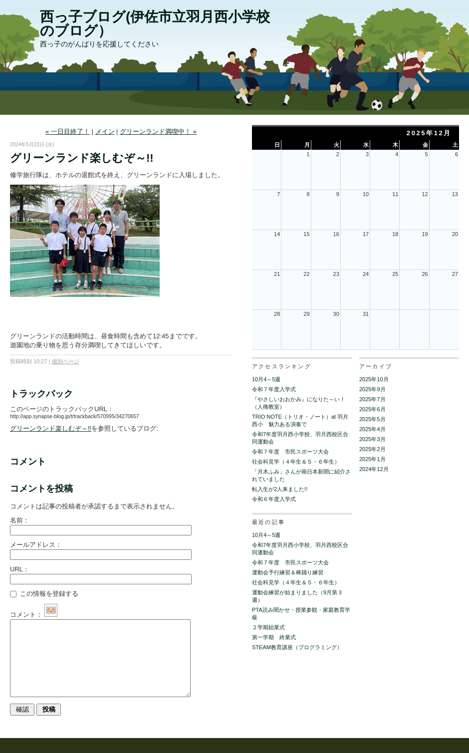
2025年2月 (372, 449)
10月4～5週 (266, 379)
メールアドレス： (36, 544)
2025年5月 (372, 419)
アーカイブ (375, 366)
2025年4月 (372, 429)
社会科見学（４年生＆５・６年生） (296, 462)
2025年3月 (372, 439)
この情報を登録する (44, 593)
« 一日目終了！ (67, 131)
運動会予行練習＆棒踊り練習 (287, 572)
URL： (19, 569)
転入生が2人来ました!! (279, 489)
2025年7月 (372, 399)
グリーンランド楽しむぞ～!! (50, 428)
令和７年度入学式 (274, 389)
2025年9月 (372, 389)
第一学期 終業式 (274, 637)
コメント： (33, 614)
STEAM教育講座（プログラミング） (297, 647)
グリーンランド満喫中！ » (158, 131)
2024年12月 (374, 469)
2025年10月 (374, 379)
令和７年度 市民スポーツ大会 (290, 452)
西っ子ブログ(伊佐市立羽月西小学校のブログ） (155, 23)
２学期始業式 (268, 627)
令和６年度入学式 (274, 499)
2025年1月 (372, 459)
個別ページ (65, 361)
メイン (105, 131)
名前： (19, 520)
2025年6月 (372, 409)
